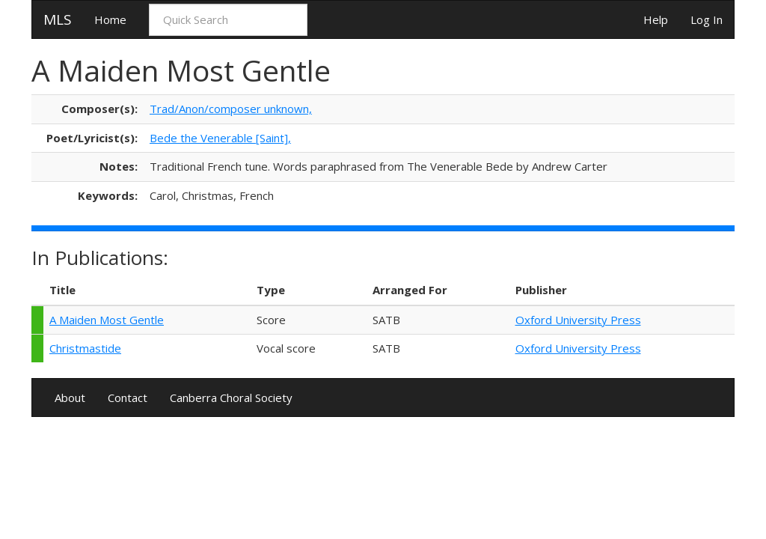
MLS (57, 19)
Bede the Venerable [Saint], (220, 137)
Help (655, 19)
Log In (706, 19)
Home (110, 19)
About (70, 397)
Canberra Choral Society (231, 397)
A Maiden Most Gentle (106, 319)
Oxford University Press (578, 319)
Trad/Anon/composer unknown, (231, 108)
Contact (127, 397)
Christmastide (85, 348)
